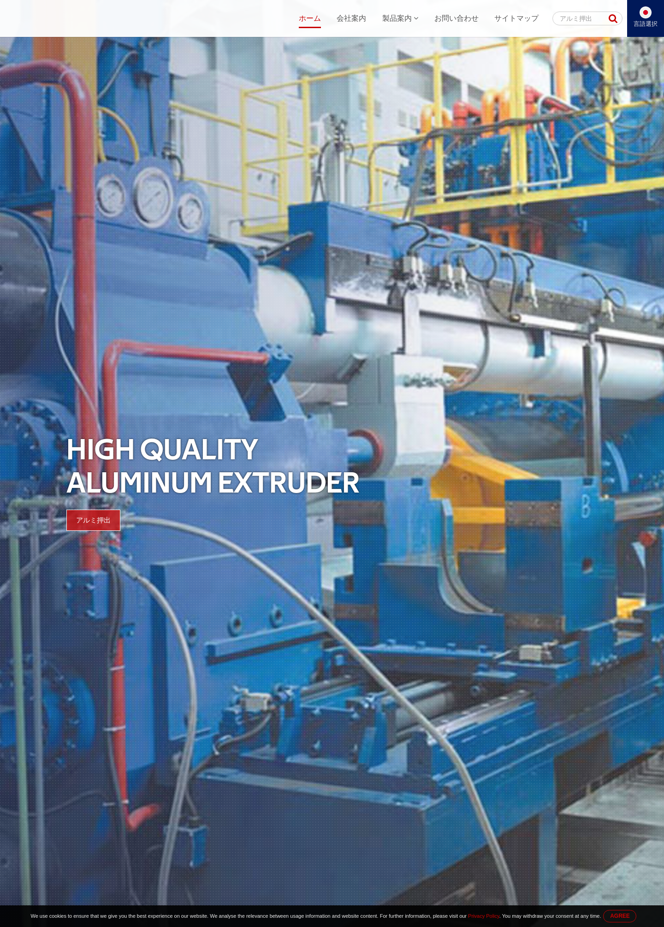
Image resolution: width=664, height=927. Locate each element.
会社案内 (351, 18)
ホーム (310, 18)
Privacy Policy (483, 916)
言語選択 (646, 23)
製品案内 (400, 18)
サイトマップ (516, 18)
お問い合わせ (456, 18)
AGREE (620, 916)
